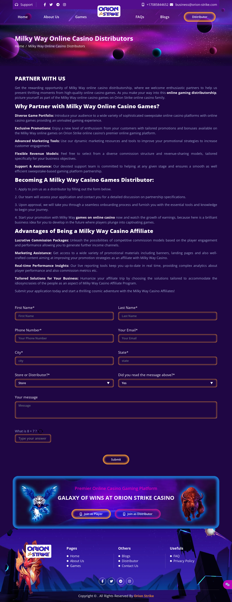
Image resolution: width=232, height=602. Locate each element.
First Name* (24, 307)
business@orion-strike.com (193, 4)
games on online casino (95, 217)
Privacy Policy (183, 561)
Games (81, 17)
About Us (51, 17)
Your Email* (128, 330)
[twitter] (51, 4)
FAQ (176, 556)
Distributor (199, 17)
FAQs (140, 17)
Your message (26, 397)
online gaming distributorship (191, 92)
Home (23, 17)
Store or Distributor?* (32, 375)
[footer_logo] (38, 551)
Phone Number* (28, 330)
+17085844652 (155, 4)
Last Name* (127, 307)
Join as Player (91, 514)
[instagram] (64, 4)
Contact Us (130, 566)
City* (19, 352)
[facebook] (45, 4)
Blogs (164, 17)
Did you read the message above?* (146, 375)
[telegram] (57, 4)
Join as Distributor (137, 514)
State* (123, 352)
